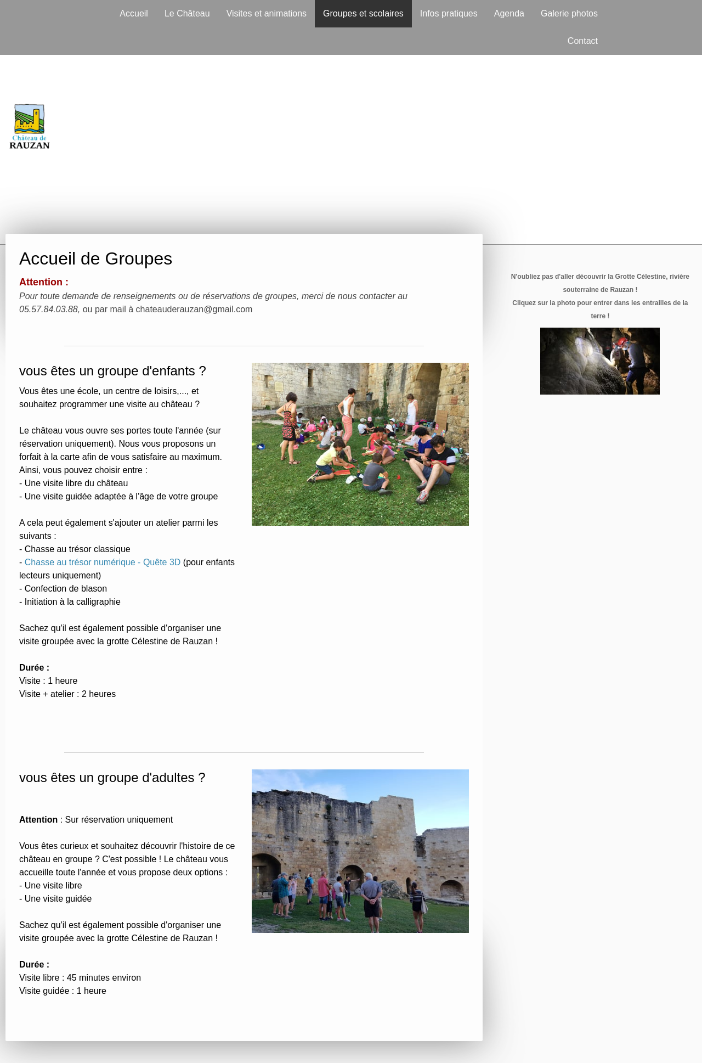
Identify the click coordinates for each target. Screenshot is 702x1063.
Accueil (134, 13)
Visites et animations (267, 13)
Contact (583, 41)
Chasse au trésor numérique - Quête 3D (103, 562)
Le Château (187, 13)
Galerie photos (569, 13)
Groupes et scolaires (363, 13)
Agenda (509, 13)
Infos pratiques (449, 13)
